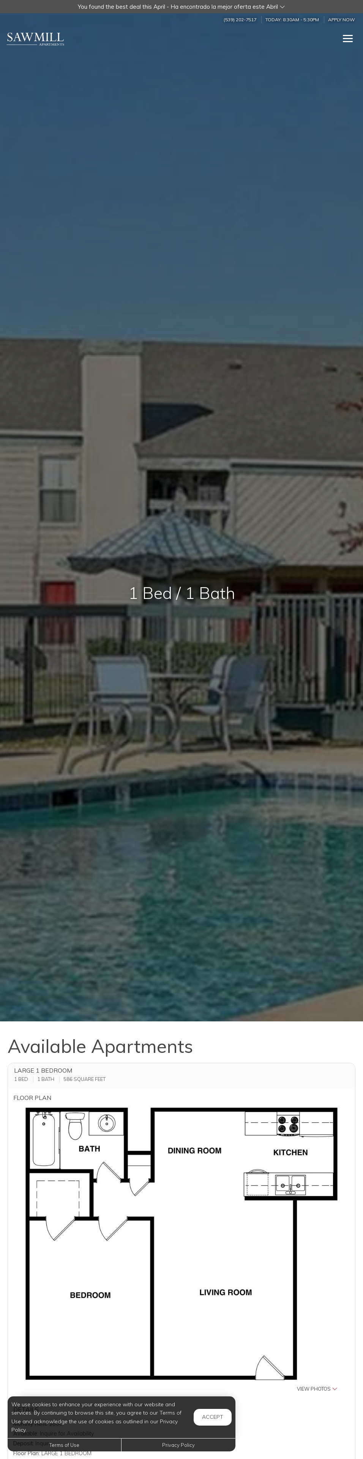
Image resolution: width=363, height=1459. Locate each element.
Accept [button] (212, 1416)
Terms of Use (64, 1445)
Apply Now (341, 19)
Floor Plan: (26, 1453)
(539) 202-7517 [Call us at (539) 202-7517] (240, 19)
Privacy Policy (178, 1445)
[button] (181, 6)
